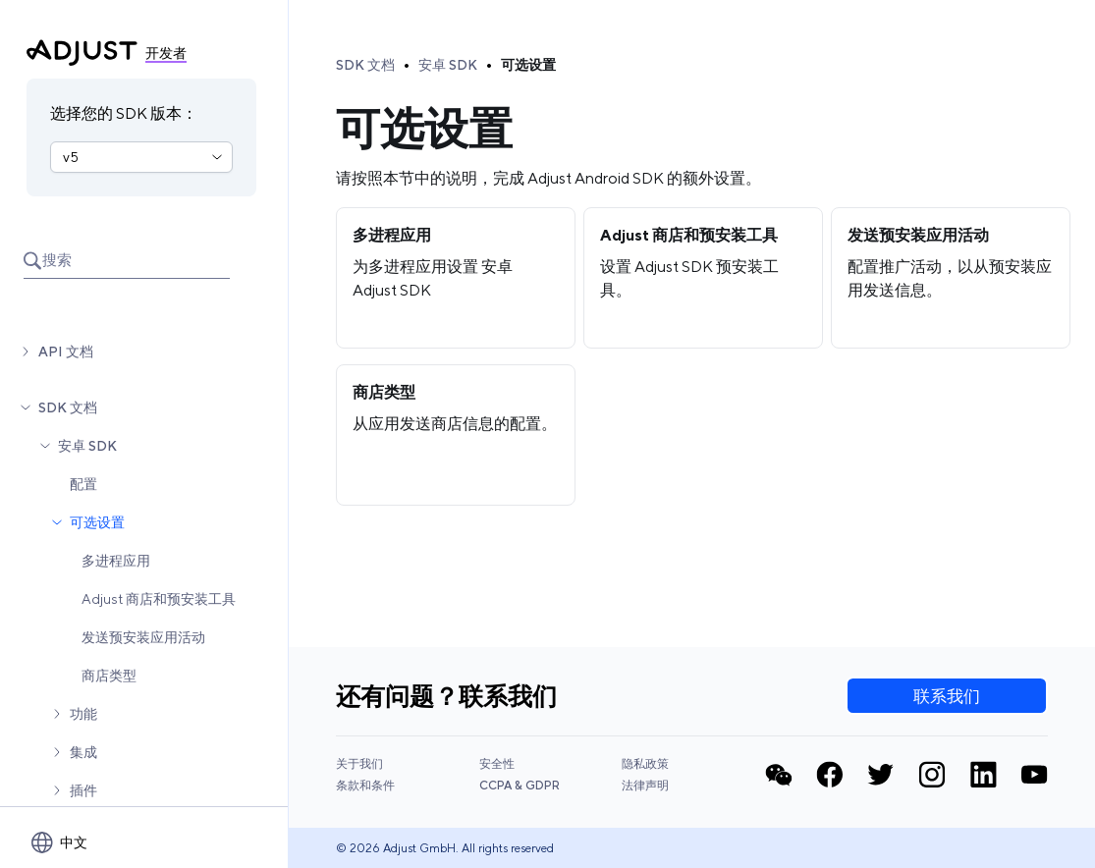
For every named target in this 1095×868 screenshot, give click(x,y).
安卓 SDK (87, 446)
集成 (83, 752)
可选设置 (97, 522)
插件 (83, 790)
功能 (83, 714)
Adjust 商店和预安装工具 (159, 599)
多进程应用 (116, 561)
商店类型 (109, 675)
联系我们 (946, 696)
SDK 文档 (67, 407)
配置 (83, 484)
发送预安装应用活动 (143, 637)
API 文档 (65, 351)
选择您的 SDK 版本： (123, 113)
